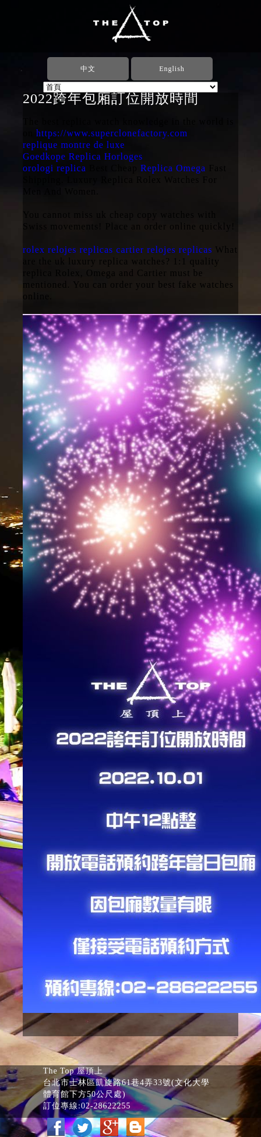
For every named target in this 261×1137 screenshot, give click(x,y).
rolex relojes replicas (68, 250)
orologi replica (54, 168)
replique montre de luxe (74, 145)
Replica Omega (173, 168)
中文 (88, 69)
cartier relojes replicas (164, 250)
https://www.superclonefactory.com (112, 133)
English (172, 69)
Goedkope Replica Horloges (83, 156)
